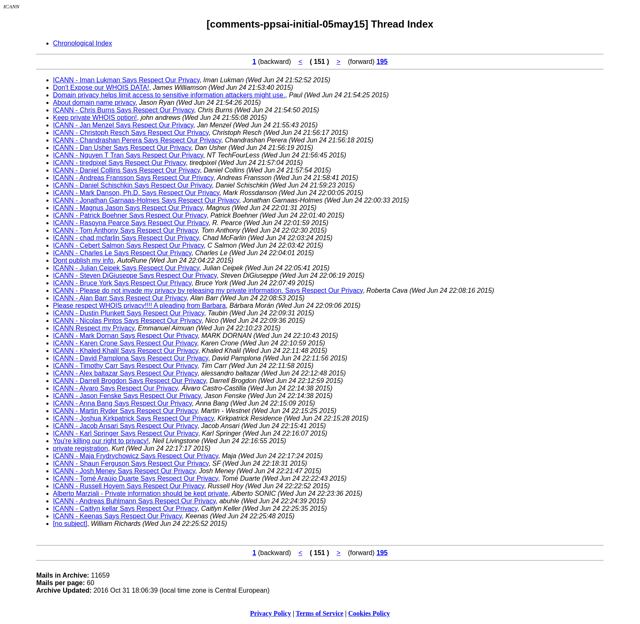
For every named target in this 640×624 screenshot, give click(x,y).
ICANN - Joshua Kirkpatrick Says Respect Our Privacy (133, 418)
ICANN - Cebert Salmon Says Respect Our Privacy (128, 245)
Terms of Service (319, 613)
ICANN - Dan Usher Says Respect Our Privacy (122, 147)
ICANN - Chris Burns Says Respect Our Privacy (123, 110)
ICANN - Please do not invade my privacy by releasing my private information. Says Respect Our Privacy (208, 290)
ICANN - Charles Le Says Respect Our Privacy (122, 252)
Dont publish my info (83, 260)
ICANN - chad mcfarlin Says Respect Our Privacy (126, 237)
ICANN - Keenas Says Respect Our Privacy (117, 516)
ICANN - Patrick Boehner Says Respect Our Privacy (130, 215)
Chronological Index (82, 43)
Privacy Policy (270, 613)
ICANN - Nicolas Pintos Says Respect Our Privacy (127, 320)
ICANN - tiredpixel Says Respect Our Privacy (119, 162)
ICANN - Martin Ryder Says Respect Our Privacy (125, 410)
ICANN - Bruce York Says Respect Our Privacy (122, 283)
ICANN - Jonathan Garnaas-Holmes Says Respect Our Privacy (146, 200)
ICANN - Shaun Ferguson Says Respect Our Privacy (130, 463)
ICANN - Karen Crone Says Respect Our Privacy (125, 343)
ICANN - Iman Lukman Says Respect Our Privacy (126, 80)
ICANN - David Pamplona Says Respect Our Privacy (130, 358)
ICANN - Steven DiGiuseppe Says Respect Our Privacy (135, 275)
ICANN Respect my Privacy (93, 328)
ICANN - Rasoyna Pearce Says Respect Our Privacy (130, 222)
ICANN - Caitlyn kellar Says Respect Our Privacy (125, 508)
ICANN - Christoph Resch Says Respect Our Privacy (130, 132)
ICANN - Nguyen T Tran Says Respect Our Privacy (128, 155)
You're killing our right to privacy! (101, 440)
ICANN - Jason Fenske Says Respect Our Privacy (127, 395)
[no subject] (70, 523)
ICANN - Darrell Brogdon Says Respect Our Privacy (129, 380)
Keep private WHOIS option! (95, 117)
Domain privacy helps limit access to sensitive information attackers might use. (169, 95)
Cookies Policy (369, 613)
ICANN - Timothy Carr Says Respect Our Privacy (125, 365)
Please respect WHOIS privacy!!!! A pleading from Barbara (139, 305)
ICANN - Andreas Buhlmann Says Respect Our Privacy (134, 501)
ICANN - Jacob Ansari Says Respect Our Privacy (125, 425)
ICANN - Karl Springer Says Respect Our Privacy (125, 433)
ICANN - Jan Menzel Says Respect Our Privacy (123, 125)
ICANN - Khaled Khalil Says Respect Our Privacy (125, 350)
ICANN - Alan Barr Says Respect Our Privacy (120, 298)
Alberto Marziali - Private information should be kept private (140, 493)
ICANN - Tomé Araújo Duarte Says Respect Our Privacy (135, 478)
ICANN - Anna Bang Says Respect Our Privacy (122, 403)
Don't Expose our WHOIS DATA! (101, 87)
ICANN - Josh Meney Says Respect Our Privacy (124, 470)
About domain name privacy (94, 102)
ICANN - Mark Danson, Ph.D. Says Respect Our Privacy (136, 192)
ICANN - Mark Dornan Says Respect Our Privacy (125, 335)
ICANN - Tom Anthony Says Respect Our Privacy (125, 230)
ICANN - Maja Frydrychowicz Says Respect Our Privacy (135, 455)
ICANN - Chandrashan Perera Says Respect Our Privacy (137, 140)
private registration (80, 448)
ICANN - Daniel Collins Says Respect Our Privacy (126, 170)
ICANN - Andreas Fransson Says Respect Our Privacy (133, 177)
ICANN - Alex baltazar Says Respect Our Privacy (125, 373)
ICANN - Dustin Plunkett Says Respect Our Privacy (128, 313)
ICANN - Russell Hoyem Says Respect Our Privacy (128, 486)
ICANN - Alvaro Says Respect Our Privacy (115, 388)
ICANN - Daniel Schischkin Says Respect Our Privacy (132, 185)
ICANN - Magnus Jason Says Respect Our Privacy (128, 207)
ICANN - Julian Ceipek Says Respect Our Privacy (126, 267)
